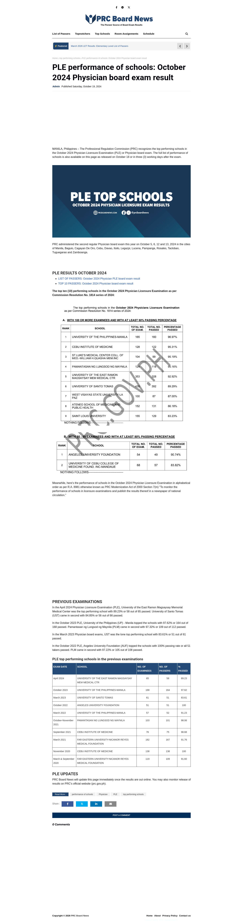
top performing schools (70, 58)
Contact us (185, 915)
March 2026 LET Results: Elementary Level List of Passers (99, 46)
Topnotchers (82, 33)
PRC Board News (80, 915)
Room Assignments (126, 33)
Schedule (148, 33)
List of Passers (61, 33)
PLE (115, 794)
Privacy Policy (170, 915)
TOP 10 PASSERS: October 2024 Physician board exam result (95, 283)
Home (55, 58)
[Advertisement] (121, 118)
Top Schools (102, 33)
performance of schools (82, 794)
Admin (56, 86)
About (157, 915)
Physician (103, 794)
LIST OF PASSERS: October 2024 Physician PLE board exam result (99, 278)
